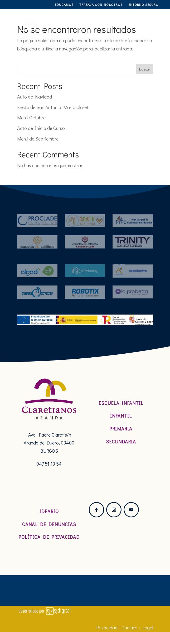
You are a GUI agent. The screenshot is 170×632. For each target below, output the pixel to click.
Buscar (144, 69)
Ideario (49, 511)
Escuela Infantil (121, 403)
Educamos (64, 5)
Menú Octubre (31, 117)
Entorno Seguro (143, 5)
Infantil (121, 416)
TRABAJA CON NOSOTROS (101, 5)
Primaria (120, 428)
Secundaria (121, 441)
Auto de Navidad (34, 96)
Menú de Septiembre (38, 138)
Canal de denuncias (49, 524)
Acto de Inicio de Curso (41, 128)
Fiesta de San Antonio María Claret (53, 107)
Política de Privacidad (49, 537)
